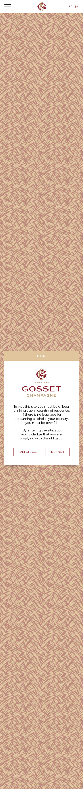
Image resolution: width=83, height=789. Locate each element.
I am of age (28, 451)
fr (39, 355)
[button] (7, 7)
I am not (57, 451)
